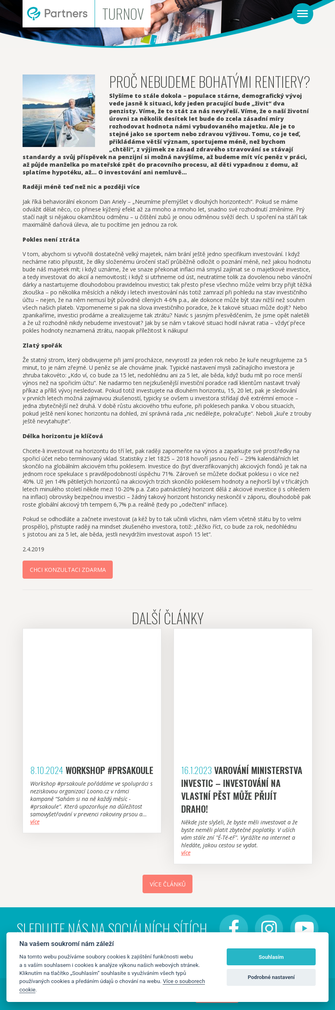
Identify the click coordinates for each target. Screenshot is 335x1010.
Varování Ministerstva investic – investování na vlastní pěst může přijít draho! (241, 789)
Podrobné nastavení (271, 977)
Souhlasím (271, 957)
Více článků (168, 884)
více (34, 822)
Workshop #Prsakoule (109, 770)
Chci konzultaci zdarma (68, 569)
